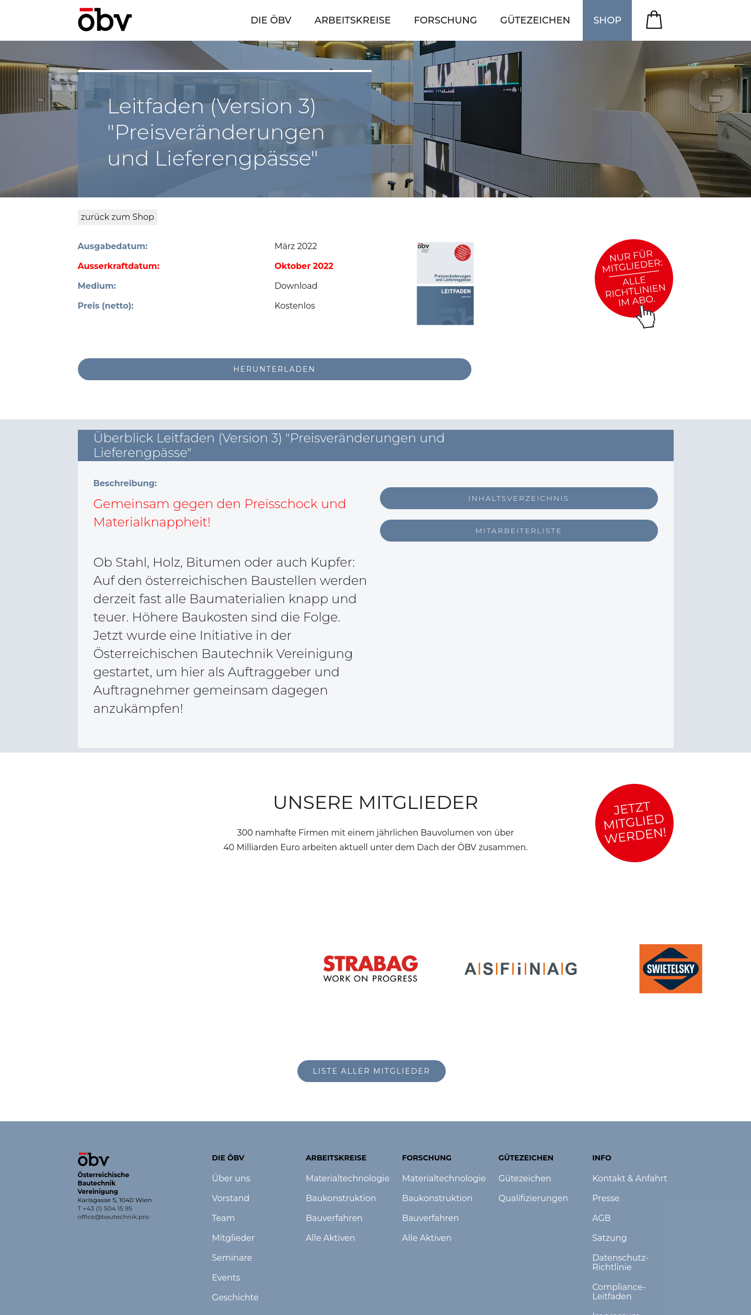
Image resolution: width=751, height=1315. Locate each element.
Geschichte (235, 1297)
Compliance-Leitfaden (619, 1292)
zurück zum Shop (117, 217)
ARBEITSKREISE (353, 20)
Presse (605, 1198)
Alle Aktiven (330, 1238)
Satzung (609, 1238)
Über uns (231, 1178)
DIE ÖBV (270, 20)
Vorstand (231, 1198)
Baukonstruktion (341, 1198)
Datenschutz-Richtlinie (620, 1262)
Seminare (232, 1258)
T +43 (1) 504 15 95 (105, 1208)
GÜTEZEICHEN (535, 20)
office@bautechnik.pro (113, 1216)
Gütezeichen (525, 1178)
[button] (271, 20)
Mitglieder (233, 1238)
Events (226, 1278)
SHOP (607, 20)
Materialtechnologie (347, 1178)
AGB (601, 1218)
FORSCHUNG (445, 20)
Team (223, 1218)
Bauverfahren (334, 1218)
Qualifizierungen (533, 1198)
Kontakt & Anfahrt (629, 1178)
